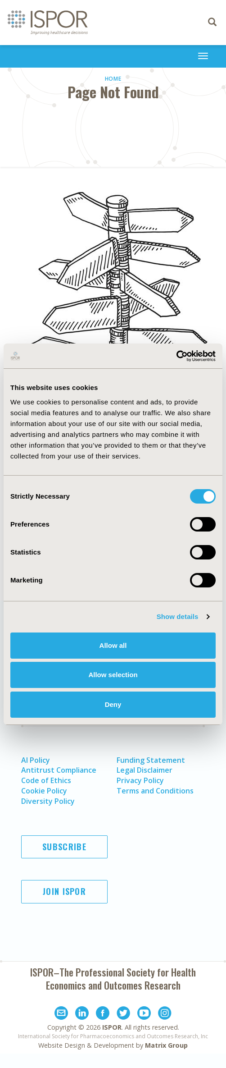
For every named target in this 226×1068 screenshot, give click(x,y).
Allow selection (112, 674)
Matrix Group (166, 1045)
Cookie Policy (44, 791)
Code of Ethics (46, 780)
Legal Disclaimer (144, 770)
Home (113, 79)
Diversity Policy (48, 801)
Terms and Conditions (155, 791)
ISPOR (112, 1027)
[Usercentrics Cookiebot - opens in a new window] (176, 356)
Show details (178, 616)
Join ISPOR (64, 891)
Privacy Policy (140, 780)
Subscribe (64, 847)
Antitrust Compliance (58, 770)
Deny (113, 704)
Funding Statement (151, 760)
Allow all (113, 645)
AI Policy (35, 760)
